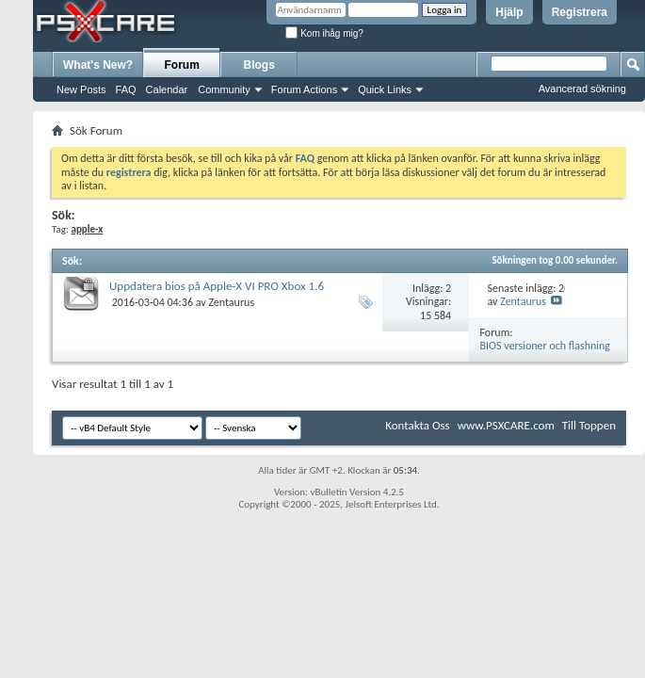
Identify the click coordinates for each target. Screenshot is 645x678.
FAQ (126, 89)
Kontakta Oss (417, 425)
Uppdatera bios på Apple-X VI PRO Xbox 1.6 (216, 286)
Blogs (259, 65)
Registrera (579, 12)
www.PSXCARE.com (506, 425)
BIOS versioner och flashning (545, 345)
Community (224, 89)
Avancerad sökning (582, 88)
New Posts (81, 89)
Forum (182, 65)
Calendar (167, 89)
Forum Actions (304, 89)
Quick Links (384, 89)
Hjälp (509, 12)
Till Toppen (589, 425)
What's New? (98, 65)
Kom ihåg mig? (324, 33)
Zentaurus (231, 302)
